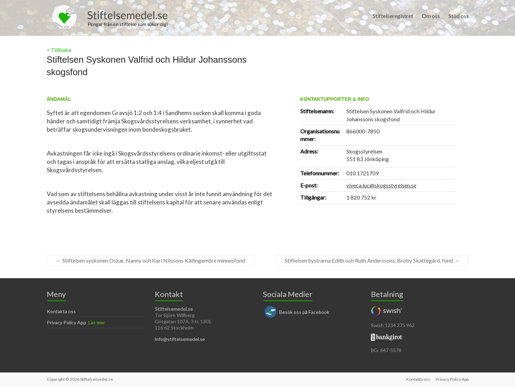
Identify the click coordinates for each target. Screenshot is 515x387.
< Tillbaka (59, 49)
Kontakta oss (61, 311)
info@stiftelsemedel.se (180, 339)
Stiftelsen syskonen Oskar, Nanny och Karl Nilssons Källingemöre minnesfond (150, 260)
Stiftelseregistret (393, 15)
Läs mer (96, 322)
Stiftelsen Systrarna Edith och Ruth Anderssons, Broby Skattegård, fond (372, 260)
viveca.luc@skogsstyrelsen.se (381, 185)
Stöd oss (459, 15)
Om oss (431, 15)
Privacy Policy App (66, 322)
